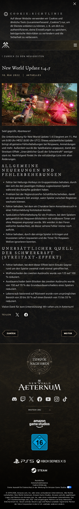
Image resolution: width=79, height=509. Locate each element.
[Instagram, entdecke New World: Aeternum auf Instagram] (56, 399)
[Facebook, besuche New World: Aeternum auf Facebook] (39, 399)
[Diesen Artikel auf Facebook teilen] (26, 315)
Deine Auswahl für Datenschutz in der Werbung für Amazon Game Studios (39, 487)
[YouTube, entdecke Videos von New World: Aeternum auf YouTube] (48, 399)
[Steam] (39, 471)
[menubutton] (75, 45)
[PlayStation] (23, 461)
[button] (39, 104)
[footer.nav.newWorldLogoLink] (39, 389)
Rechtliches (39, 480)
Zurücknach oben (39, 362)
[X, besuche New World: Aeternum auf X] (31, 399)
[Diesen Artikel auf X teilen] (17, 315)
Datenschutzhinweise (39, 483)
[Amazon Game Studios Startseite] (39, 424)
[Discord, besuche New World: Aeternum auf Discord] (14, 399)
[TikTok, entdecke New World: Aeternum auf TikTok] (65, 399)
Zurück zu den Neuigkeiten (24, 56)
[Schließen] (74, 4)
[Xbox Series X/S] (51, 461)
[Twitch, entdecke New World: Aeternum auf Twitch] (22, 399)
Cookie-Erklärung (39, 485)
